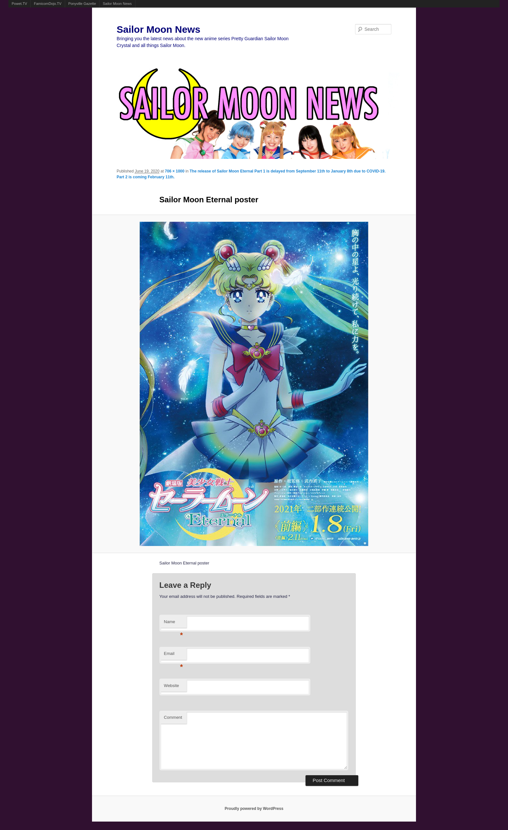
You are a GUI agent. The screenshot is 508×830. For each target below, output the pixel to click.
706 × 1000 (174, 171)
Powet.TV (19, 4)
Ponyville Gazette (82, 4)
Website (171, 685)
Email (173, 655)
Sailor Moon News (117, 4)
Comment (173, 717)
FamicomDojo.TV (48, 4)
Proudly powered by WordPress (254, 808)
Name (173, 623)
